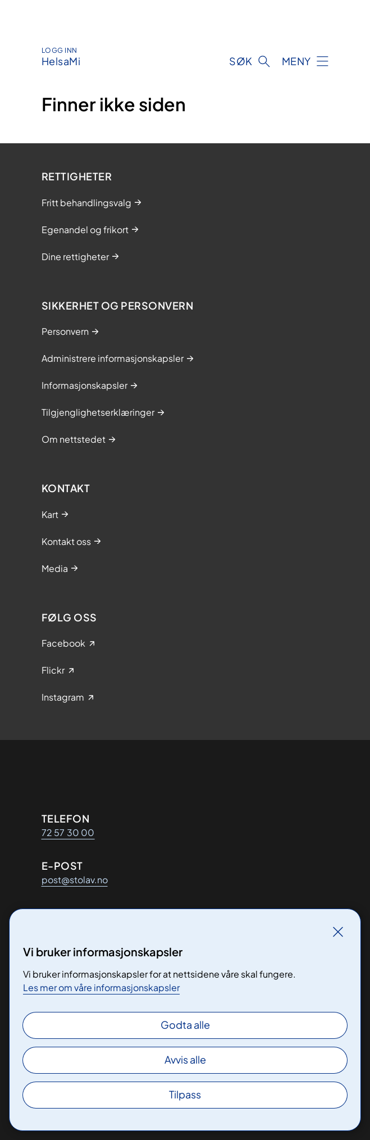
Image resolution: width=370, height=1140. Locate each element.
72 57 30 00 (68, 832)
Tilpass (185, 1094)
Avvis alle (185, 1059)
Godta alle (185, 1024)
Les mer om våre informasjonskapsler (101, 987)
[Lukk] (338, 932)
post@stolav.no (75, 879)
